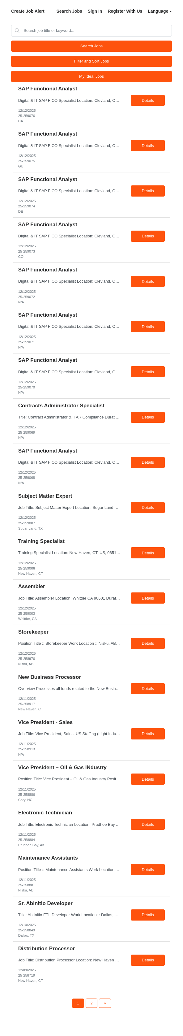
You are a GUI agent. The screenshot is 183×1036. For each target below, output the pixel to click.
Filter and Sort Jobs (91, 61)
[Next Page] (105, 1003)
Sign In (95, 11)
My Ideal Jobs (91, 76)
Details (148, 100)
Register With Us (125, 11)
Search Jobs (69, 11)
